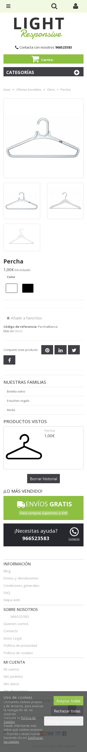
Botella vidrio (16, 391)
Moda (11, 410)
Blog (7, 571)
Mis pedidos (13, 676)
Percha (49, 430)
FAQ (6, 592)
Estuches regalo (18, 401)
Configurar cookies (63, 721)
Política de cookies (18, 652)
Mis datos (11, 683)
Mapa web (11, 599)
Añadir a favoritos (24, 318)
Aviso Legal (12, 638)
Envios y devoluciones (21, 578)
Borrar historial (43, 478)
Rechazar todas (67, 711)
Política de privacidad (20, 645)
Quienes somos (16, 623)
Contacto (74, 539)
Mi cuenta (11, 669)
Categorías (43, 72)
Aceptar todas (68, 700)
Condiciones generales (21, 585)
